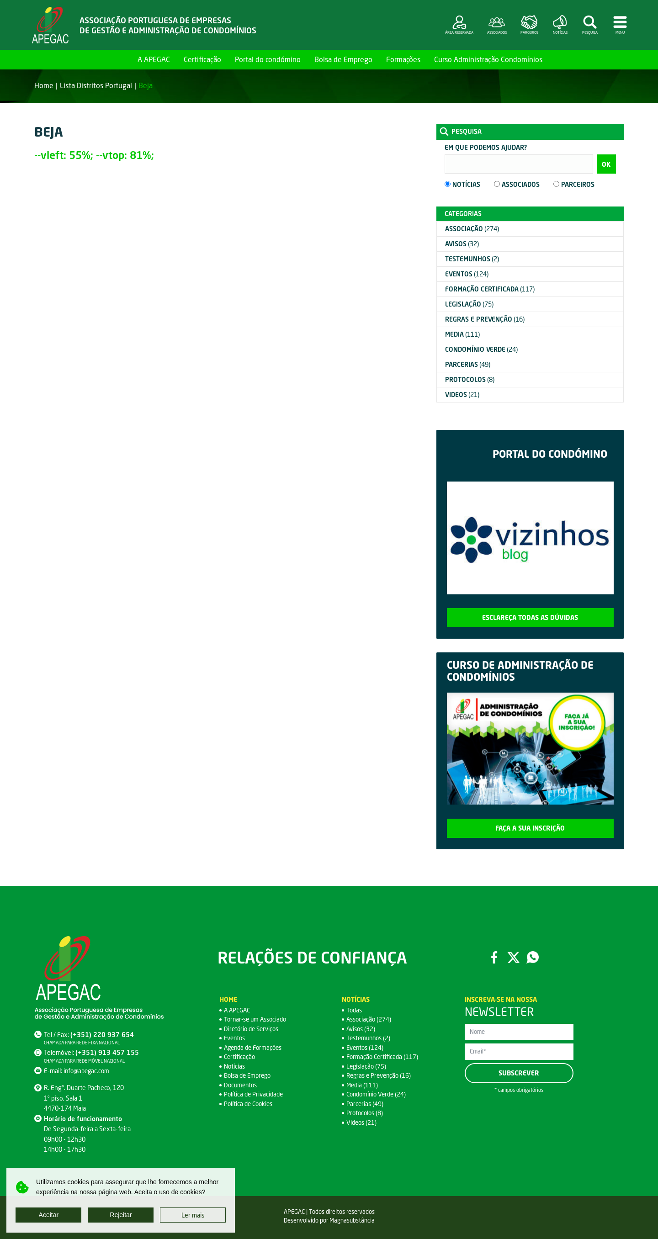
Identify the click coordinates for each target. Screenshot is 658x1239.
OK (606, 164)
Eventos (235, 1038)
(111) (462, 334)
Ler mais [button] (193, 1215)
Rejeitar (121, 1214)
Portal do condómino (268, 59)
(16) (485, 319)
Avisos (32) (361, 1028)
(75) (469, 304)
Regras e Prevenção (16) (380, 1075)
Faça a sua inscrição (530, 828)
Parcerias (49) (365, 1103)
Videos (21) (362, 1122)
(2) (472, 259)
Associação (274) (369, 1019)
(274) (472, 229)
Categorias (463, 213)
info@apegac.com (88, 1071)
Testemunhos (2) (370, 1038)
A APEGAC (154, 59)
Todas (354, 1010)
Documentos (242, 1085)
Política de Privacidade (255, 1094)
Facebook (493, 957)
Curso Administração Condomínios (488, 59)
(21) (462, 394)
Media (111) (362, 1085)
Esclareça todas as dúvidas (530, 617)
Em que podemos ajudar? (486, 147)
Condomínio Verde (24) (378, 1094)
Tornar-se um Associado (258, 1019)
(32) (462, 244)
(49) (467, 364)
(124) (466, 274)
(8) (469, 379)
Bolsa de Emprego (343, 59)
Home (120, 59)
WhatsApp (533, 957)
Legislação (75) (367, 1066)
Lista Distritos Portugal (96, 85)
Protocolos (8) (365, 1113)
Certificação (202, 59)
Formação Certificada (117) (383, 1056)
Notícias (235, 1066)
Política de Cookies (250, 1103)
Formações (403, 59)
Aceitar (49, 1214)
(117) (490, 289)
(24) (481, 349)
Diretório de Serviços (253, 1028)
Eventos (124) (366, 1047)
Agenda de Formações (255, 1047)
